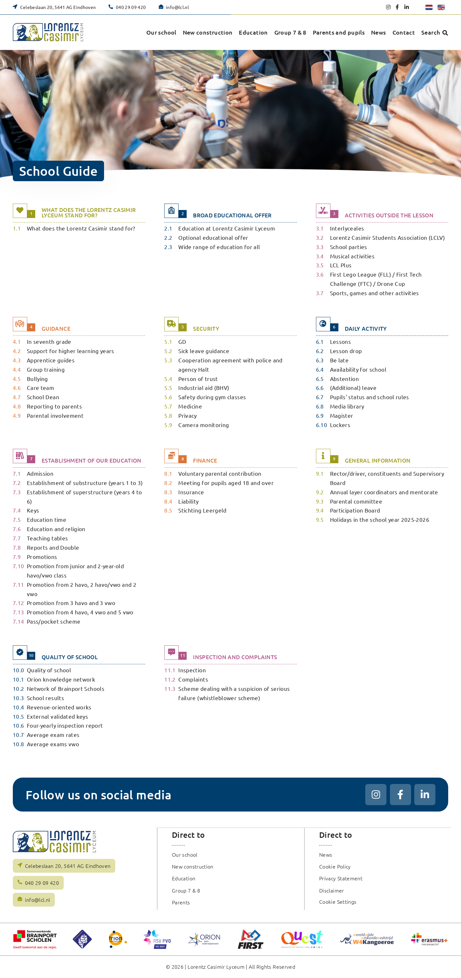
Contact (403, 32)
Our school (161, 32)
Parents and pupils (339, 32)
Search (430, 32)
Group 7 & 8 (290, 32)
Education (253, 32)
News (378, 32)
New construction (208, 32)
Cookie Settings (338, 901)
